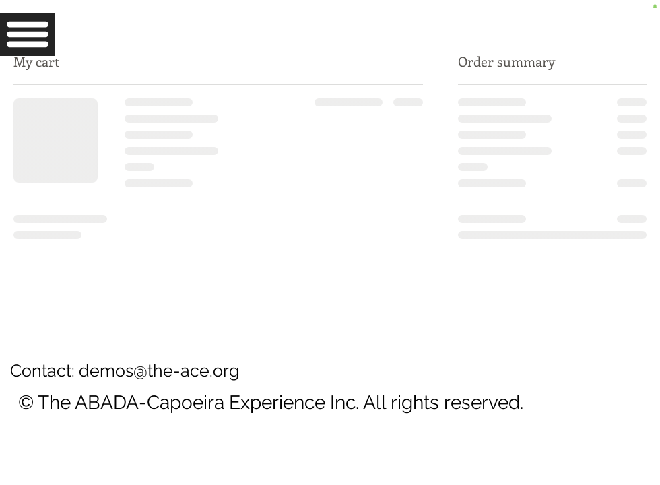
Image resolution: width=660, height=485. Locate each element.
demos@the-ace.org (159, 370)
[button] (28, 34)
